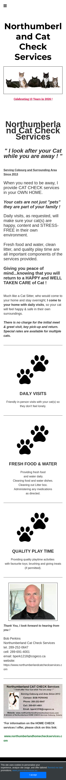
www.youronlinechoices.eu (24, 770)
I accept (33, 775)
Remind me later (55, 767)
